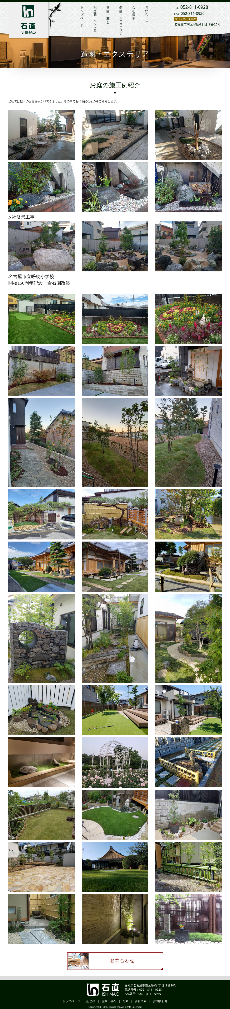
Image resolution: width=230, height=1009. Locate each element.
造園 (125, 1001)
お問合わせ (160, 1001)
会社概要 (140, 1001)
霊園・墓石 (109, 1001)
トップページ (71, 1001)
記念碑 (90, 1001)
